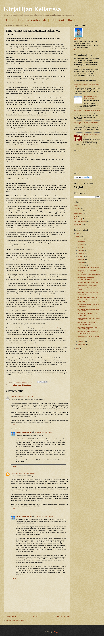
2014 (78, 236)
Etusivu (9, 20)
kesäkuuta (81, 256)
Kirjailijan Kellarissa (32, 9)
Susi (12, 396)
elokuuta (80, 250)
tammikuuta (81, 344)
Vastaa (13, 425)
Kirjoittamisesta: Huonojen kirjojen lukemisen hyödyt (87, 327)
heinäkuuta (81, 253)
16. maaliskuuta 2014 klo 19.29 (44, 432)
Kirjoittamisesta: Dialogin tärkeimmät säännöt (90, 97)
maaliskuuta (81, 265)
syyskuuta (81, 247)
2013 (78, 348)
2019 (78, 233)
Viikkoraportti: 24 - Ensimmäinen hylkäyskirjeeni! (87, 271)
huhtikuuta (81, 262)
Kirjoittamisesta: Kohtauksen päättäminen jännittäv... (85, 278)
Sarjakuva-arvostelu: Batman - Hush (88, 267)
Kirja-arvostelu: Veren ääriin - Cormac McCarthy (91, 135)
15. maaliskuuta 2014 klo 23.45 (23, 396)
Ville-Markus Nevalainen (24, 432)
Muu (75, 216)
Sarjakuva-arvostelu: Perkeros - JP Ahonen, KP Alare (87, 332)
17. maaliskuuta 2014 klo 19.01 (44, 516)
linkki (58, 328)
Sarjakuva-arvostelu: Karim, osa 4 (87, 282)
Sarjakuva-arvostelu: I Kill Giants (87, 297)
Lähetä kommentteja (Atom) (15, 620)
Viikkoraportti (78, 224)
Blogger (56, 632)
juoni (19, 385)
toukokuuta (81, 259)
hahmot (15, 385)
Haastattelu (77, 208)
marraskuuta (82, 241)
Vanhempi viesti (63, 616)
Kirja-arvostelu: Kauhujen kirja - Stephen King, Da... (86, 323)
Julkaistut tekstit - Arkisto (61, 20)
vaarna (13, 473)
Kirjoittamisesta (26, 385)
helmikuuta (81, 341)
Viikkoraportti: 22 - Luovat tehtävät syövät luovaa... (87, 300)
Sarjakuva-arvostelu (80, 221)
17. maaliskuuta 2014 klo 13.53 (25, 473)
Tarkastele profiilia (79, 50)
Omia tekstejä (78, 219)
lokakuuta (81, 244)
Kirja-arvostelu (78, 211)
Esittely (76, 205)
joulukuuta (81, 239)
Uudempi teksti (10, 616)
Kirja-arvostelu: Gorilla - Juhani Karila (88, 275)
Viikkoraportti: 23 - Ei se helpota (87, 285)
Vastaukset (16, 429)
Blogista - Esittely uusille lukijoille (31, 20)
